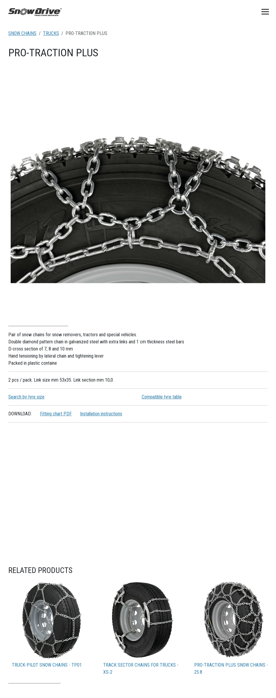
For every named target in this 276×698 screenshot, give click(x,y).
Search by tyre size (26, 397)
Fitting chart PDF (56, 414)
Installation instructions (101, 414)
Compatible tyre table (162, 397)
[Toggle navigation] (265, 11)
